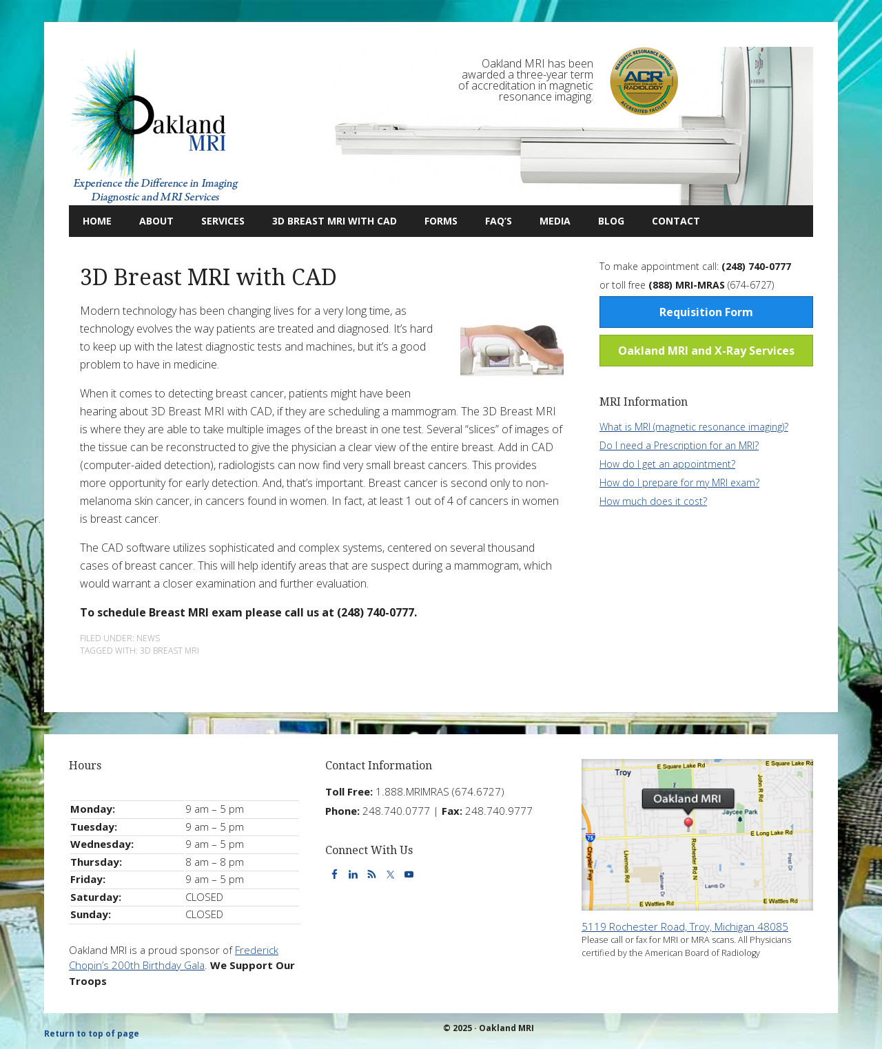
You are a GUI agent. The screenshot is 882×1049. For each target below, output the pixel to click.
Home (97, 220)
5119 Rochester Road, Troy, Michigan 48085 (685, 926)
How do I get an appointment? (667, 463)
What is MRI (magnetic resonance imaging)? (693, 426)
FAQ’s (498, 220)
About (149, 220)
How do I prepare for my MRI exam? (679, 482)
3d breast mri (169, 650)
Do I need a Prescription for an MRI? (679, 445)
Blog (604, 220)
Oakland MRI (155, 126)
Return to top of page (91, 1033)
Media (555, 220)
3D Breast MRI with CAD (334, 220)
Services (216, 220)
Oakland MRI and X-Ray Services (706, 350)
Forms (441, 220)
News (148, 638)
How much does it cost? (653, 501)
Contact (669, 220)
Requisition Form (706, 312)
